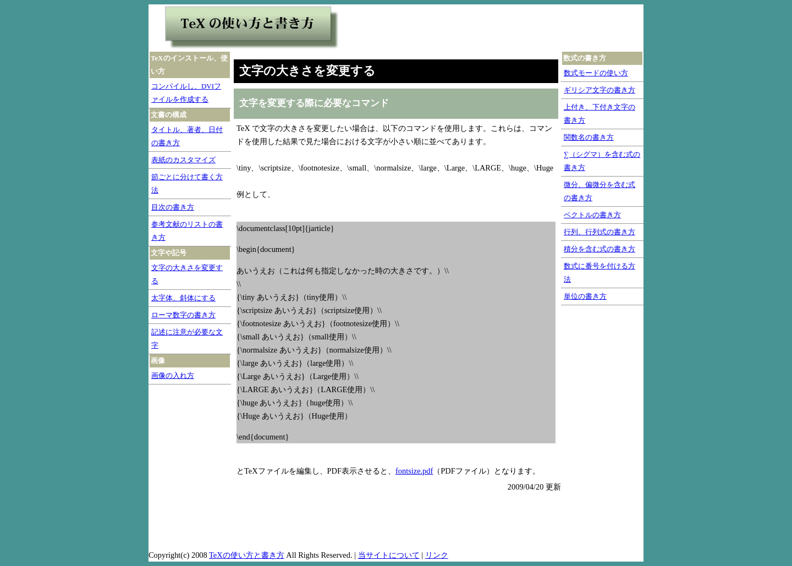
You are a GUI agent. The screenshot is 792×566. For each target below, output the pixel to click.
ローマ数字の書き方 (183, 315)
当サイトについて (389, 555)
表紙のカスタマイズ (183, 160)
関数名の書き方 (589, 137)
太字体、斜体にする (183, 298)
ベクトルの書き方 (592, 215)
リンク (436, 555)
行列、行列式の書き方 (599, 232)
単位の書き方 (585, 296)
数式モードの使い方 (596, 73)
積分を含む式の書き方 (599, 249)
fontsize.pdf (414, 470)
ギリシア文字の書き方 (599, 90)
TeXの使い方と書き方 (246, 555)
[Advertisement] (485, 28)
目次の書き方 (172, 207)
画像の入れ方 (172, 375)
